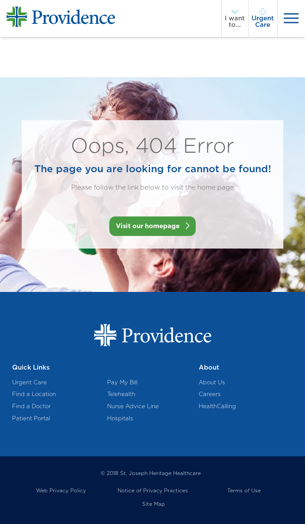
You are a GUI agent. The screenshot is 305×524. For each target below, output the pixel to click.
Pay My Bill (122, 382)
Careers (210, 393)
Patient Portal (31, 418)
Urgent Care (29, 382)
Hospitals (120, 418)
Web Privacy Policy (61, 491)
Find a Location (34, 393)
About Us (212, 382)
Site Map (153, 504)
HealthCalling (217, 406)
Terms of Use (244, 491)
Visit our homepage (148, 226)
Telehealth (121, 393)
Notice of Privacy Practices (153, 491)
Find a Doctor (31, 406)
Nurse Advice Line (133, 406)
